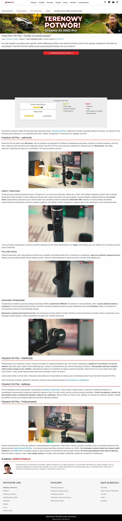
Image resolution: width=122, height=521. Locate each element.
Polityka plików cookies (10, 497)
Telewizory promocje (57, 487)
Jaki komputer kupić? (57, 501)
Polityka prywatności (9, 494)
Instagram (104, 501)
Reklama (6, 491)
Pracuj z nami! (7, 510)
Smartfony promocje (57, 494)
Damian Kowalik (12, 39)
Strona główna (21, 11)
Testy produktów (36, 11)
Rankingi (33, 2)
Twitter (103, 497)
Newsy (65, 2)
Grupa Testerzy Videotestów (110, 491)
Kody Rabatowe (84, 2)
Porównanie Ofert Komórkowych (61, 497)
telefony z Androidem (52, 390)
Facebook (104, 487)
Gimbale (48, 11)
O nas (5, 507)
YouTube (103, 494)
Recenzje (50, 2)
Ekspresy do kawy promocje (59, 491)
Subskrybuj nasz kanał (61, 53)
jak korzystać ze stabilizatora (78, 380)
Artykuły (58, 2)
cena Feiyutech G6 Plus (23, 448)
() (57, 39)
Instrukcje (73, 2)
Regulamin (6, 501)
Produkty (41, 2)
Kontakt (5, 504)
